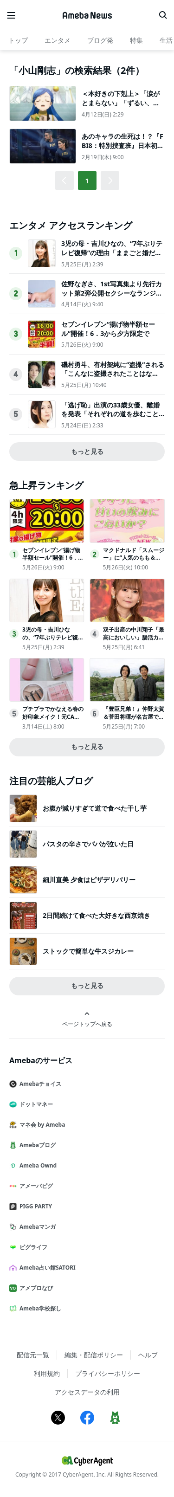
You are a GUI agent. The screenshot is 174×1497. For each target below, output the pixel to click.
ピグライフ (32, 1247)
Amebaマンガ (36, 1227)
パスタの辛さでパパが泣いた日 (88, 843)
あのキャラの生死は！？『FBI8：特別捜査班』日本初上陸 (123, 145)
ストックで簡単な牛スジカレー (88, 951)
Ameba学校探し (39, 1308)
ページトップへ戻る (87, 1019)
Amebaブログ (36, 1145)
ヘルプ (148, 1354)
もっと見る (87, 451)
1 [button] (87, 180)
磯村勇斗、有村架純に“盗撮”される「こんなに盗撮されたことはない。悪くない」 (112, 373)
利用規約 (47, 1373)
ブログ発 (100, 40)
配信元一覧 (33, 1354)
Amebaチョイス (39, 1084)
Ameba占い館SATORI (46, 1267)
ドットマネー (34, 1104)
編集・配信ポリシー (93, 1354)
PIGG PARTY (34, 1206)
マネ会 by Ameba (40, 1125)
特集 (136, 40)
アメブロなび (34, 1288)
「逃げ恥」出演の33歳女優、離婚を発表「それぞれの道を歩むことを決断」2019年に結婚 (110, 413)
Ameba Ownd (36, 1165)
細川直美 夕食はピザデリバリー (89, 879)
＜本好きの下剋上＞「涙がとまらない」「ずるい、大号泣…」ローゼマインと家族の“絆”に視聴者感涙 (121, 107)
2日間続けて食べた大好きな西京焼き (96, 915)
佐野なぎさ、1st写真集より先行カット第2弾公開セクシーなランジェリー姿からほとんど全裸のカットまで (111, 297)
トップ (18, 40)
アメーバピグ (34, 1186)
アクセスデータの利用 (87, 1391)
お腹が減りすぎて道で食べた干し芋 (95, 808)
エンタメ (58, 40)
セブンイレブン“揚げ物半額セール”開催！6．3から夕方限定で (108, 329)
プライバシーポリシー (107, 1373)
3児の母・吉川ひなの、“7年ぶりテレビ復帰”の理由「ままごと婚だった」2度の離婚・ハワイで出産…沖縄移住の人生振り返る (111, 257)
